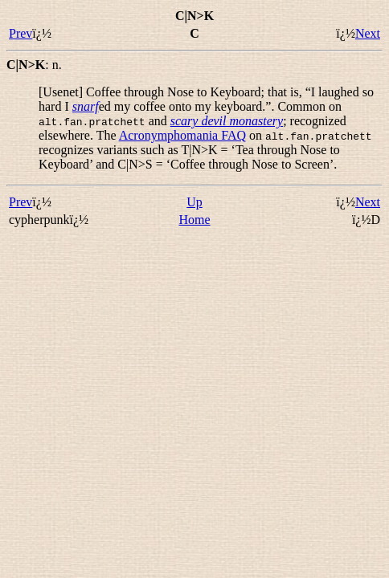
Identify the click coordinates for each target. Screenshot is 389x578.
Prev (20, 33)
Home (194, 219)
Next (367, 33)
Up (194, 202)
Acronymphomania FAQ (182, 135)
